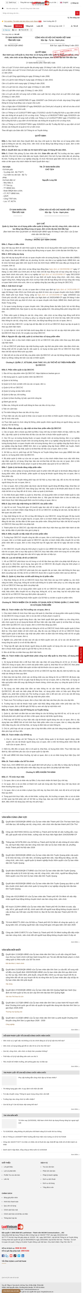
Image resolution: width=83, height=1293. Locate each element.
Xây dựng (9, 984)
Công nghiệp (10, 1024)
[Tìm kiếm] (77, 13)
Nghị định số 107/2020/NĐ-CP (49, 295)
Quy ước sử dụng (10, 1206)
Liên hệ (6, 1179)
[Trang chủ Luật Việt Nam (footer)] (41, 1227)
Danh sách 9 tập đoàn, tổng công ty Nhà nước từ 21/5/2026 (25, 1150)
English (64, 2)
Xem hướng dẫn (50, 21)
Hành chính (20, 963)
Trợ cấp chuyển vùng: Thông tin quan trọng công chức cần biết (26, 1094)
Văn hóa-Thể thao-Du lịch (14, 996)
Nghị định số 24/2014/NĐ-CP (68, 289)
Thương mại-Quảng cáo (14, 1012)
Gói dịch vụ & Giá (50, 2)
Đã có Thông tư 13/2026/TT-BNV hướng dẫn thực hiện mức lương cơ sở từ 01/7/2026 (34, 1137)
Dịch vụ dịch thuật (49, 1179)
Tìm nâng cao (73, 18)
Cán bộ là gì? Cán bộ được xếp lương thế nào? (20, 1104)
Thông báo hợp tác (10, 1218)
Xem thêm (75, 942)
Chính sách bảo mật (11, 1210)
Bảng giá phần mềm (11, 1197)
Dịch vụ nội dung (49, 1183)
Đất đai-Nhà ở (10, 963)
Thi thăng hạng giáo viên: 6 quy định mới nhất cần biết (23, 1089)
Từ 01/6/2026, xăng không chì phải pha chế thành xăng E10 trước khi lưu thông (32, 1131)
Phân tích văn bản (49, 1171)
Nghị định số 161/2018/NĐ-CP (53, 274)
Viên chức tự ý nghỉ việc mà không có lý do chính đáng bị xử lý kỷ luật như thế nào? (34, 1041)
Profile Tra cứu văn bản (12, 1175)
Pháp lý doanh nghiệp (50, 1175)
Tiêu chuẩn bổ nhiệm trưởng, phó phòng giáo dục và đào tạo (25, 1062)
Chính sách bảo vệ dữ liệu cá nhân (16, 1214)
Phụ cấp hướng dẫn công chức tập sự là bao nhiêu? (37, 1077)
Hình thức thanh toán (11, 1202)
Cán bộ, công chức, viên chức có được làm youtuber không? (25, 1051)
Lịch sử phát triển (10, 1171)
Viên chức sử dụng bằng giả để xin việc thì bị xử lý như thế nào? (26, 1046)
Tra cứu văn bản (48, 1167)
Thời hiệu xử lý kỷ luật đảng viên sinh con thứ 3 (20, 1056)
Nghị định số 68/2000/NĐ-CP (61, 269)
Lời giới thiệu (8, 1167)
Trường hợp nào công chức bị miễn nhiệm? (19, 1099)
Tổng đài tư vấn (48, 1187)
